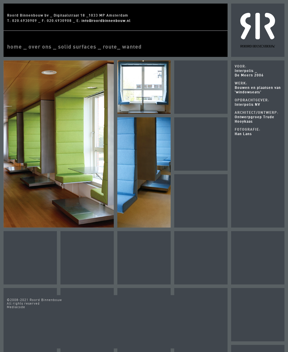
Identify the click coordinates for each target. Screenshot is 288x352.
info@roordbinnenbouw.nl (106, 20)
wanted (132, 46)
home (14, 46)
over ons (40, 46)
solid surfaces (77, 46)
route (110, 46)
